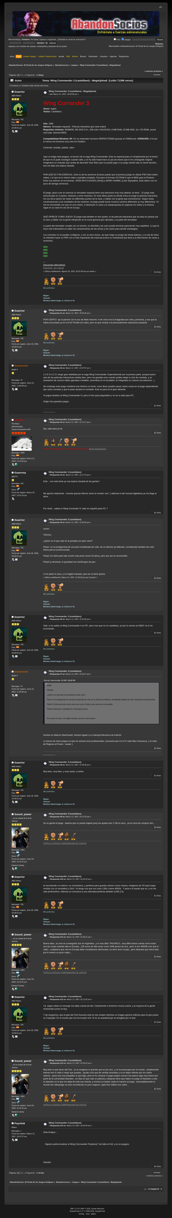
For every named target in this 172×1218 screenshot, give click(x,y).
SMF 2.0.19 (74, 1209)
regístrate (52, 39)
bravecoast (21, 365)
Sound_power (23, 814)
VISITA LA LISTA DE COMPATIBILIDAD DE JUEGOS (65, 843)
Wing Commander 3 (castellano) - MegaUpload (72, 91)
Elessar (19, 419)
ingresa (42, 39)
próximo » (158, 71)
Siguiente (31, 75)
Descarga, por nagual (53, 268)
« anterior (148, 71)
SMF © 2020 (85, 1209)
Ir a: (145, 1189)
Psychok (19, 1123)
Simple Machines (97, 1209)
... (24, 75)
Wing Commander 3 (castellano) (65, 310)
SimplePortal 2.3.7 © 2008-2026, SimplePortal (87, 1211)
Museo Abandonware (97, 449)
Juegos (126, 40)
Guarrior (19, 91)
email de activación (76, 39)
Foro (117, 40)
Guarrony (20, 472)
